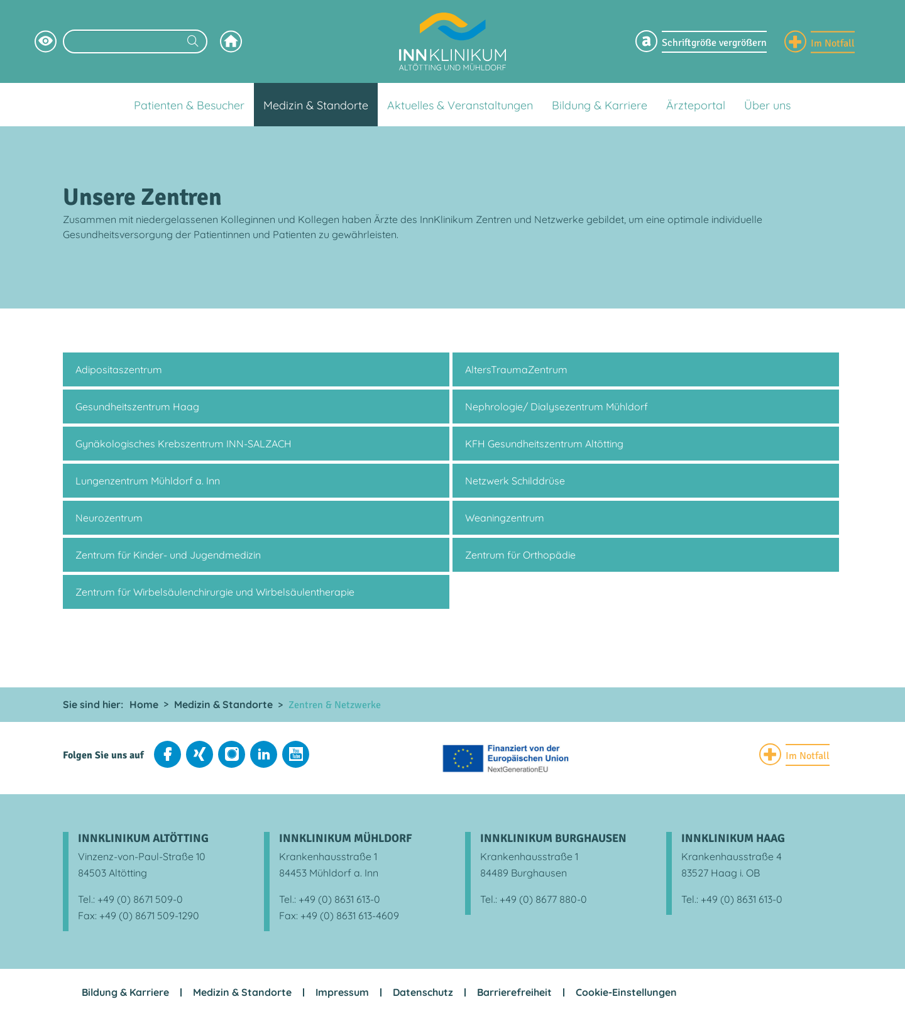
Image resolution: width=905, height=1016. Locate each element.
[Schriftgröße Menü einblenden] (701, 41)
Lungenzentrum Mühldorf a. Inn (147, 480)
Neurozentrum (109, 517)
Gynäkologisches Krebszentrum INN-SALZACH (183, 443)
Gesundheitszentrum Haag (137, 406)
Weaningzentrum (504, 517)
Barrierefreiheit (514, 992)
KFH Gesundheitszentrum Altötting (544, 443)
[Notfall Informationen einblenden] (819, 41)
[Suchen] (193, 42)
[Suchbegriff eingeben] (135, 41)
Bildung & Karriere (125, 992)
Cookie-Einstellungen (626, 992)
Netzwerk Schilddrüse (515, 480)
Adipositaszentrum (118, 369)
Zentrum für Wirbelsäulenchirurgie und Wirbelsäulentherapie (214, 592)
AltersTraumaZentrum (516, 369)
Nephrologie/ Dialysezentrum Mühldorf (556, 406)
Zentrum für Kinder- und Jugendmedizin (168, 555)
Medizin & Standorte (242, 992)
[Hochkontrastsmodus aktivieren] (46, 42)
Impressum (342, 992)
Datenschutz (423, 992)
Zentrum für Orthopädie (520, 555)
